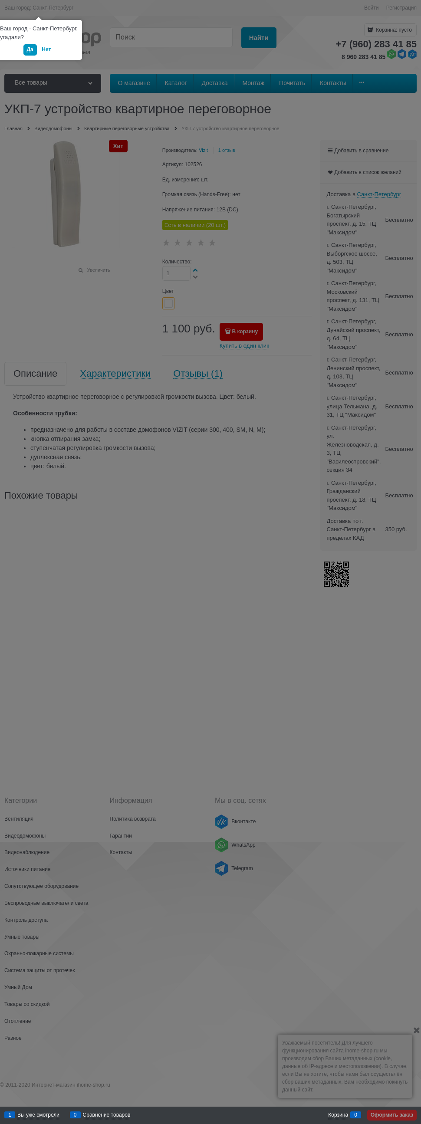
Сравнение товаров (107, 1114)
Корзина (338, 1114)
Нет (46, 49)
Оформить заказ (392, 1115)
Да (30, 49)
